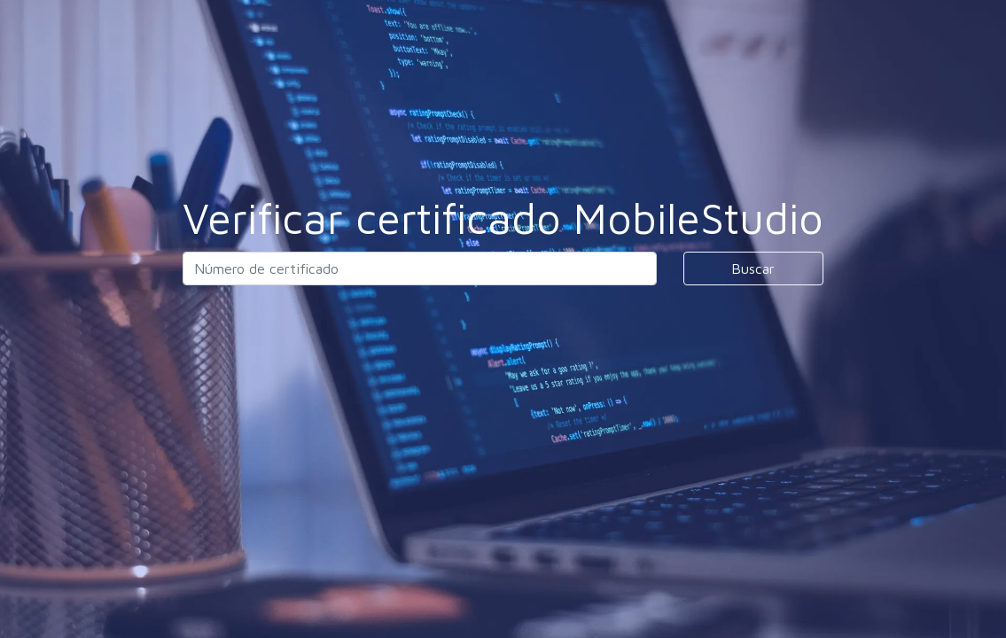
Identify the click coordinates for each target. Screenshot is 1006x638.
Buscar (753, 268)
